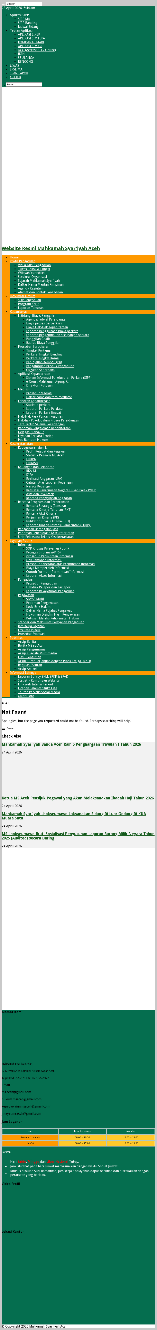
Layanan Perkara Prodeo (35, 436)
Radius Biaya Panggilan (43, 343)
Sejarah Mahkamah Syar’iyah (39, 281)
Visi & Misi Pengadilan (34, 265)
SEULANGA (26, 58)
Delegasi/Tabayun (31, 432)
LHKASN (32, 463)
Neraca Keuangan (39, 486)
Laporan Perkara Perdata (44, 409)
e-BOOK (15, 77)
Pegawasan (26, 595)
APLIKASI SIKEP (29, 34)
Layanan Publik (21, 541)
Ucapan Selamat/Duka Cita (37, 688)
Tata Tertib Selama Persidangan (41, 424)
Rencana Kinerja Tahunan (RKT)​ (48, 510)
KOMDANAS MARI (31, 42)
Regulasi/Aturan (30, 665)
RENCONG (25, 62)
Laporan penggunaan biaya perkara (52, 331)
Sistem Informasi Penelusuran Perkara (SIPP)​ (59, 378)
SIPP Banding (27, 23)
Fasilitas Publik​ (29, 630)
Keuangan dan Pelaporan (36, 467)
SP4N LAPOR (19, 73)
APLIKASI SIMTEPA (31, 38)
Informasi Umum (22, 296)
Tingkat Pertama (38, 350)
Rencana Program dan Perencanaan (43, 502)
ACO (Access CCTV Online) (37, 50)
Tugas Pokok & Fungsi (34, 269)
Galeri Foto (26, 696)
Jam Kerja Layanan (31, 626)
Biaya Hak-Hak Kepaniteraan (47, 327)
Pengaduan (26, 579)
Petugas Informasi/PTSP (44, 552)
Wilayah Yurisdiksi (31, 273)
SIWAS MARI (35, 599)
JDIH (21, 54)
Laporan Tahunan (31, 308)
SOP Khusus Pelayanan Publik (47, 548)
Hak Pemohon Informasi (44, 560)
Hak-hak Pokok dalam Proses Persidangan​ (48, 420)
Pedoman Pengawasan (42, 603)
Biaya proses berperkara (44, 323)
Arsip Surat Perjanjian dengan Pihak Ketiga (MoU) (54, 661)
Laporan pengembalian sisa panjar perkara (57, 335)
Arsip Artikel (27, 669)
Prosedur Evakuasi (31, 634)
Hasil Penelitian (29, 657)
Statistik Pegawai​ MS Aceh (45, 455)
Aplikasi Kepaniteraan (34, 374)
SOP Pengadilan (29, 300)
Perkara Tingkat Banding (44, 354)
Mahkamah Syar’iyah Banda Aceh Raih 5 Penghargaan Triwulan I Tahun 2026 (71, 744)
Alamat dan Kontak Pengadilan (40, 292)
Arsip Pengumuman (32, 649)
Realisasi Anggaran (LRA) (44, 479)
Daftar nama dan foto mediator (49, 397)
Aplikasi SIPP (19, 15)
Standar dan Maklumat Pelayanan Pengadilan (51, 622)
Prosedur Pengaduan (41, 583)
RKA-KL (31, 471)
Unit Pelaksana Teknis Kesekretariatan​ (46, 537)
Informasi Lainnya (23, 673)
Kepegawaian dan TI (32, 447)
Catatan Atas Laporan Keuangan (49, 482)
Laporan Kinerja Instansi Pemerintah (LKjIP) (58, 525)
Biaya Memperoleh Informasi (47, 568)
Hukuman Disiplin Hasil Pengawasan (53, 614)
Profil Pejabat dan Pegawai (46, 451)
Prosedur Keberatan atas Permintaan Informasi (60, 564)
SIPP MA (24, 19)
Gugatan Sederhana (40, 370)
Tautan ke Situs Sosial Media (39, 692)
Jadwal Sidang (28, 27)
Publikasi (17, 638)
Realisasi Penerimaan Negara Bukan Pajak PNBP (61, 490)
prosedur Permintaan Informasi (49, 556)
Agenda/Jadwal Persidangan (46, 319)
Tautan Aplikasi (21, 30)
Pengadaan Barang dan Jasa (38, 529)
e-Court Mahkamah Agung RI (47, 381)
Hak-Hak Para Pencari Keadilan (40, 416)
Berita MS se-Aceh (31, 645)
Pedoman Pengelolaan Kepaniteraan (44, 428)
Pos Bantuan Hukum (33, 440)
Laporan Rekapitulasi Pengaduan (50, 591)
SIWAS (14, 65)
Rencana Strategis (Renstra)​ (46, 506)
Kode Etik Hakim (38, 607)
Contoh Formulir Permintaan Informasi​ (55, 572)
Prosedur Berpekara (33, 347)
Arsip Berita (27, 642)
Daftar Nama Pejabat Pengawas (49, 610)
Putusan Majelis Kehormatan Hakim (52, 618)
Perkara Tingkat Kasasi (42, 358)
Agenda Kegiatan (30, 288)
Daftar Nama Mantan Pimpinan (41, 284)
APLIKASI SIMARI (30, 46)
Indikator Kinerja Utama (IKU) (48, 521)
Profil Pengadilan (22, 261)
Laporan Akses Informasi (44, 576)
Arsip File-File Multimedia (37, 653)
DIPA (29, 475)
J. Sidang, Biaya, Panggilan (37, 315)
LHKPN (31, 459)
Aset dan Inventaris (40, 494)
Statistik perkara (38, 405)
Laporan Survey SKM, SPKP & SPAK (43, 676)
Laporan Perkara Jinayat (43, 413)
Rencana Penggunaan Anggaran (49, 498)
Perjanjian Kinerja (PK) (42, 517)
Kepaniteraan (19, 312)
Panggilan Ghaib (38, 339)
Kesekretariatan (21, 444)
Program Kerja (28, 304)
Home (14, 257)
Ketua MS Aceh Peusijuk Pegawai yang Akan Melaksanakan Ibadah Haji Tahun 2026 (78, 798)
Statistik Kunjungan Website (38, 680)
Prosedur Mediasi (39, 393)
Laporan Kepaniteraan (34, 401)
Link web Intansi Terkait (35, 684)
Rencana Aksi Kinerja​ (41, 513)
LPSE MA (16, 69)
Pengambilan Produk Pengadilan (50, 366)
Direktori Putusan (39, 385)
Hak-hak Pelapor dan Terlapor (48, 587)
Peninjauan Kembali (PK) (44, 362)
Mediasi (24, 389)
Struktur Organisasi (32, 277)
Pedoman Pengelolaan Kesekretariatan (46, 533)
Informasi (25, 545)
